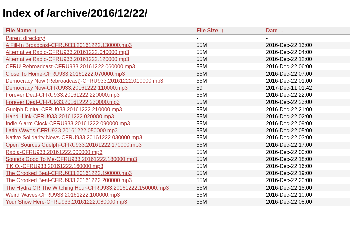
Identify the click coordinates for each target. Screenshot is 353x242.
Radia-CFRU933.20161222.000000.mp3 (54, 152)
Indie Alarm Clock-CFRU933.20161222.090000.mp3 (68, 123)
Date (272, 30)
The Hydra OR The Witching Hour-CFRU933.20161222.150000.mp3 (87, 188)
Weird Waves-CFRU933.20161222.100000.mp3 (63, 195)
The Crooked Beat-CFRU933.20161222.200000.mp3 (69, 180)
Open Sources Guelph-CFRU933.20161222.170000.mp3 (74, 145)
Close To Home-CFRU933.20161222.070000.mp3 (65, 74)
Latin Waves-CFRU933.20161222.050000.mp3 (62, 130)
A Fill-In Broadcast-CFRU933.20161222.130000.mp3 (69, 45)
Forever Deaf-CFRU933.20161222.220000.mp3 (63, 95)
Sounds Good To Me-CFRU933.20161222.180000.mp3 (71, 159)
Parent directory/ (25, 38)
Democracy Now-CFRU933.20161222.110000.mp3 (67, 88)
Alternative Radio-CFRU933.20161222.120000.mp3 (67, 59)
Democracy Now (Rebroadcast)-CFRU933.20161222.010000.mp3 (84, 81)
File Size (207, 30)
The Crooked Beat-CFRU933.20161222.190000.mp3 (69, 173)
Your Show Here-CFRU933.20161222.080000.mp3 (66, 202)
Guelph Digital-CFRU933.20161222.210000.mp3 (64, 109)
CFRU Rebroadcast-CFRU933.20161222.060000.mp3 (70, 66)
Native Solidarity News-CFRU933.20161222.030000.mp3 (74, 137)
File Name (18, 30)
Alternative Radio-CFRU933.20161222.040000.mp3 (67, 52)
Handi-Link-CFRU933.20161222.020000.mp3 (60, 116)
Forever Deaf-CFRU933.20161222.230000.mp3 (63, 102)
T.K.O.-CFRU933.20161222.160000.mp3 (54, 166)
